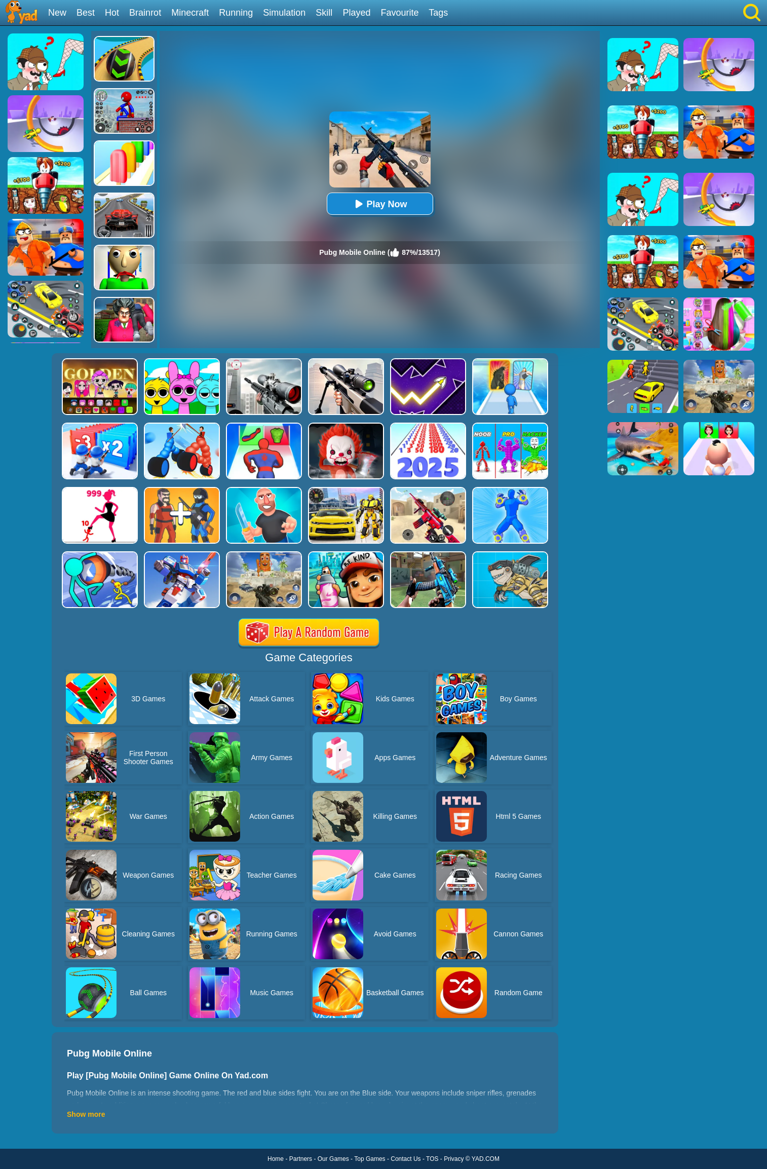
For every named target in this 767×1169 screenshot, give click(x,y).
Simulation (284, 13)
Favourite (399, 13)
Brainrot (145, 13)
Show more (86, 1114)
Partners (300, 1158)
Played (356, 13)
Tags (438, 13)
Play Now (379, 204)
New (57, 13)
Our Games (333, 1158)
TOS (432, 1158)
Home (275, 1158)
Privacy (454, 1158)
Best (85, 13)
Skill (324, 13)
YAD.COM (486, 1158)
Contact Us (405, 1158)
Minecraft (190, 13)
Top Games (369, 1158)
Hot (112, 13)
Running (236, 13)
